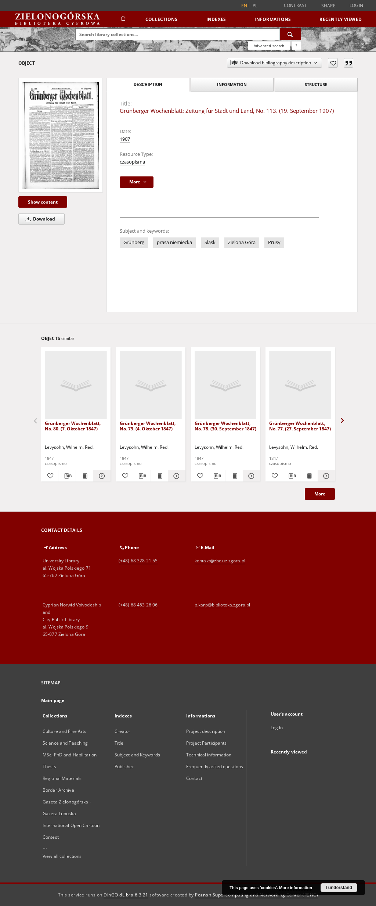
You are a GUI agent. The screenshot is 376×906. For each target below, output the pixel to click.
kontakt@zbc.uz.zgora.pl (220, 561)
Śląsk (210, 242)
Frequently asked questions (214, 766)
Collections (161, 19)
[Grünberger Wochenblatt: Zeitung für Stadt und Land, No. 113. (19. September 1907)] (60, 135)
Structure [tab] (316, 84)
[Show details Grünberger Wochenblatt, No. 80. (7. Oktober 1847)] (100, 476)
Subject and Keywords (137, 755)
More (319, 494)
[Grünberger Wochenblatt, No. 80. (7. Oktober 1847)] (75, 385)
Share (328, 6)
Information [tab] (232, 84)
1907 (125, 139)
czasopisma (132, 162)
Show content (43, 202)
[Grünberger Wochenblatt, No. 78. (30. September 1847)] (225, 385)
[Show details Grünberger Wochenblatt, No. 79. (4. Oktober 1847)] (175, 476)
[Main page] (123, 19)
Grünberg (133, 242)
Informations (272, 19)
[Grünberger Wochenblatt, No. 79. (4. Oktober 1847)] (150, 385)
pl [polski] (255, 5)
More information (295, 887)
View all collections (62, 856)
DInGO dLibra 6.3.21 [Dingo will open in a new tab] (126, 895)
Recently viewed (340, 19)
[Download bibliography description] (66, 476)
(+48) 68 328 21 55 (138, 561)
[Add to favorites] (333, 63)
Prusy (274, 242)
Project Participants (206, 743)
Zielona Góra (242, 242)
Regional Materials (62, 778)
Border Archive (58, 790)
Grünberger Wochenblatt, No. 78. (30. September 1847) (225, 425)
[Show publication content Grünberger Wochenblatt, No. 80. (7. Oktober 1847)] (84, 476)
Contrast (295, 5)
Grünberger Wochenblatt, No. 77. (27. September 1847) (300, 425)
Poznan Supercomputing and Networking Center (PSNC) (256, 895)
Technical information (209, 755)
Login (356, 5)
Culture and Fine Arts (65, 731)
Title (119, 743)
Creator (123, 731)
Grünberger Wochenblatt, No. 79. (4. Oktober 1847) (148, 425)
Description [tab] (148, 84)
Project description (205, 731)
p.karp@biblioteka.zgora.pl (222, 605)
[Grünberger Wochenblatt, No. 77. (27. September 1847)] (300, 385)
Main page (52, 700)
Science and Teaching (65, 743)
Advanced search (269, 45)
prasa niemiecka (174, 242)
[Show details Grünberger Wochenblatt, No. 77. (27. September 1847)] (325, 476)
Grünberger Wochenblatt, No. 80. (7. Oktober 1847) (73, 425)
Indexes (216, 19)
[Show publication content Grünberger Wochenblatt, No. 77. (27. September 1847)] (308, 476)
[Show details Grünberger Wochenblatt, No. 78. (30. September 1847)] (250, 476)
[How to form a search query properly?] (296, 45)
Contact (194, 778)
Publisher (124, 766)
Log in (277, 727)
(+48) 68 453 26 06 (138, 605)
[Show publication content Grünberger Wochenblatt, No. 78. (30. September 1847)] (233, 476)
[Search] (290, 34)
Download (39, 219)
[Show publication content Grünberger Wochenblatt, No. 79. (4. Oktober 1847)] (159, 476)
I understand (339, 887)
